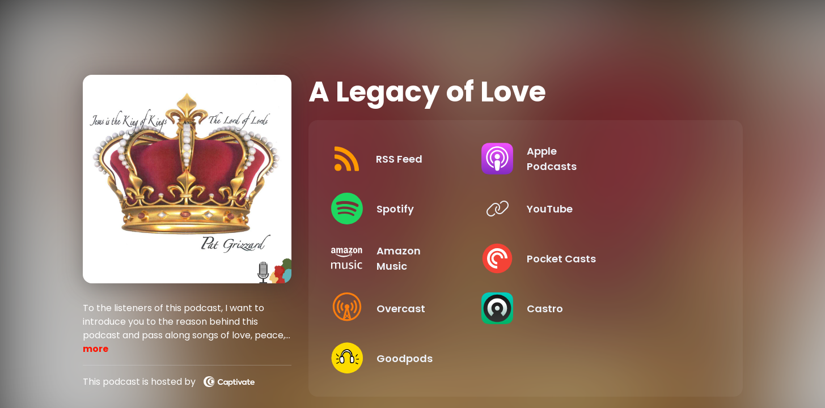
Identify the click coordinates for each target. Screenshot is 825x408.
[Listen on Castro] (621, 308)
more (95, 348)
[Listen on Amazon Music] (422, 258)
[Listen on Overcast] (422, 308)
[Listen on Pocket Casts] (621, 258)
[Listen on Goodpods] (422, 358)
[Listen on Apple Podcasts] (621, 158)
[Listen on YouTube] (621, 208)
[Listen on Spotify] (422, 208)
